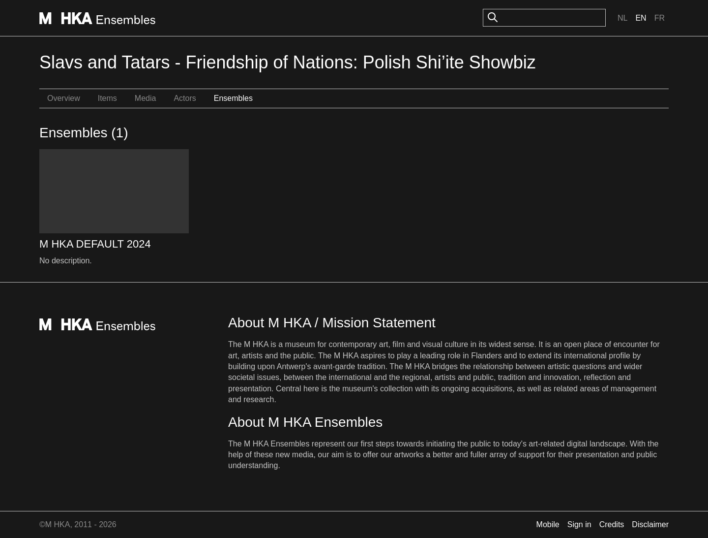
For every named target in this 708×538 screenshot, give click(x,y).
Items (107, 98)
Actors (185, 98)
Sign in (579, 524)
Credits (611, 524)
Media (145, 98)
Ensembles (233, 98)
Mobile (548, 524)
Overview (63, 98)
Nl (622, 18)
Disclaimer (650, 524)
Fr (659, 18)
